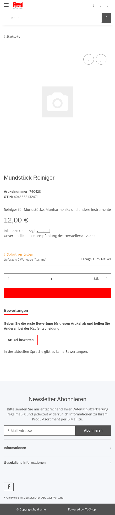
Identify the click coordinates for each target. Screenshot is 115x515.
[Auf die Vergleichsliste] (88, 59)
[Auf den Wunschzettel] (101, 59)
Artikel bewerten (21, 339)
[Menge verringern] (9, 278)
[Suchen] (52, 18)
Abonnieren (93, 430)
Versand (43, 230)
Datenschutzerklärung (90, 408)
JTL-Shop (90, 509)
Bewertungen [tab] (17, 310)
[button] (87, 5)
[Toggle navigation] (6, 3)
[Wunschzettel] (96, 5)
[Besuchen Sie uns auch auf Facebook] (9, 486)
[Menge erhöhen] (105, 278)
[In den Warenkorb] (57, 293)
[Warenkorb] (106, 5)
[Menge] (51, 278)
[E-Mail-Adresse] (40, 430)
